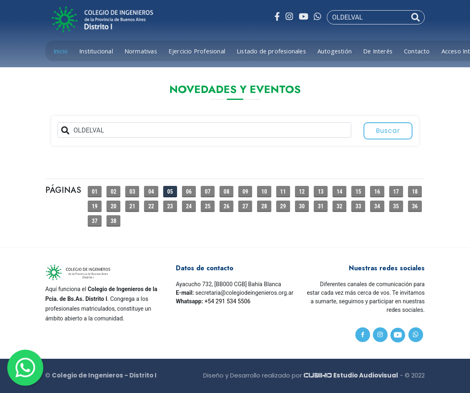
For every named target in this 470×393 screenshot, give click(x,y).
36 (415, 206)
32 (339, 206)
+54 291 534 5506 (227, 301)
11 (283, 191)
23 (170, 206)
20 (113, 206)
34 (377, 206)
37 (95, 221)
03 (132, 191)
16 (377, 191)
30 (302, 206)
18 (415, 191)
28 (264, 206)
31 (321, 206)
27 (245, 206)
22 (151, 206)
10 (264, 191)
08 (226, 191)
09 (245, 191)
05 (170, 191)
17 (396, 191)
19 (95, 206)
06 (189, 191)
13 (321, 191)
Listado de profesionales (271, 51)
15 (358, 191)
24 (189, 206)
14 (339, 191)
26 (226, 206)
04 (151, 191)
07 (208, 191)
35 (396, 206)
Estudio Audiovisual (351, 375)
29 (283, 206)
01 (95, 191)
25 (208, 206)
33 (358, 206)
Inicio (60, 51)
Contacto (417, 51)
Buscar (388, 130)
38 (113, 221)
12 (302, 191)
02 (113, 191)
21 (132, 206)
